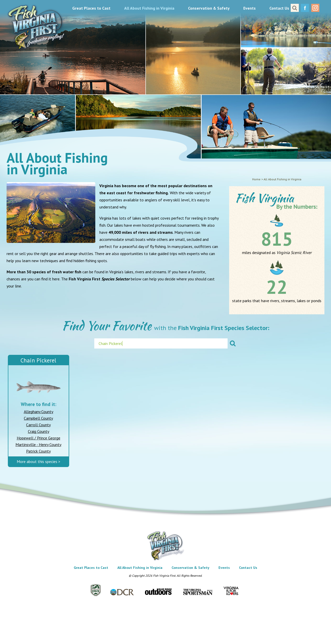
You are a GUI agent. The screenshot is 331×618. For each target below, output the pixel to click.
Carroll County (38, 424)
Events (249, 8)
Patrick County (38, 451)
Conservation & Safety (209, 8)
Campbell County (38, 418)
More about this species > (38, 461)
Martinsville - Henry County (38, 444)
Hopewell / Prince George (38, 437)
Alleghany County (38, 411)
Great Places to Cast (91, 8)
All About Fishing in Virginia (149, 8)
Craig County (38, 431)
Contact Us (279, 8)
